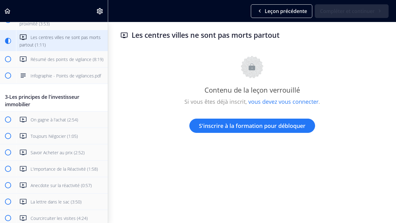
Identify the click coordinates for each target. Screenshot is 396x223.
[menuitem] (100, 11)
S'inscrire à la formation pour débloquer (252, 125)
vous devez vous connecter (283, 101)
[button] (7, 11)
